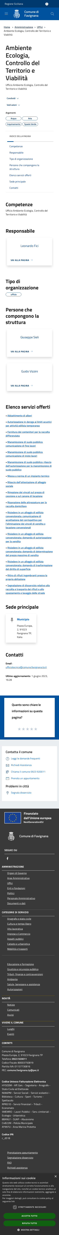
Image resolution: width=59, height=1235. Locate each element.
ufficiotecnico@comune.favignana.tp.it (26, 667)
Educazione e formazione (20, 964)
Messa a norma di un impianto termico (28, 476)
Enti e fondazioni (16, 888)
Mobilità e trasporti (17, 949)
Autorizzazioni (14, 989)
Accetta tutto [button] (29, 1216)
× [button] (55, 1176)
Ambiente (12, 979)
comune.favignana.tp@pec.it (23, 1070)
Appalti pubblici (15, 939)
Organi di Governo (17, 873)
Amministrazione (24, 27)
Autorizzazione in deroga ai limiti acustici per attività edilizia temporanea (29, 424)
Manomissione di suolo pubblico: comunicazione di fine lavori (24, 444)
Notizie (11, 1005)
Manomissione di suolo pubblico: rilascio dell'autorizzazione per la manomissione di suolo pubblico (29, 466)
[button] (29, 1229)
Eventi (10, 1034)
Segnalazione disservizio (20, 1158)
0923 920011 (19, 1059)
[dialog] (29, 1204)
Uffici (40, 27)
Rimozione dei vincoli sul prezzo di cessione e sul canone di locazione (25, 494)
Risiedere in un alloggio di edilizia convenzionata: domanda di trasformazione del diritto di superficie (29, 565)
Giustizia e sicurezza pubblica (22, 969)
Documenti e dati (16, 903)
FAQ (9, 1163)
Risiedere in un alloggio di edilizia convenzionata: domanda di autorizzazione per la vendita (28, 537)
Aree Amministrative (18, 878)
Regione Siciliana (14, 4)
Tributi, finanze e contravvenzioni (25, 974)
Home (7, 27)
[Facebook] (7, 858)
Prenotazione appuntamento (22, 1152)
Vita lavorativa (15, 929)
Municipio (23, 619)
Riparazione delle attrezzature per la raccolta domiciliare (26, 504)
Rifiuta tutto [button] (29, 1223)
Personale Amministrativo (21, 898)
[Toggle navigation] (6, 13)
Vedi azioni (14, 105)
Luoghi (10, 1029)
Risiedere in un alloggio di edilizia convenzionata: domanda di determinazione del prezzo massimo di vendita (29, 551)
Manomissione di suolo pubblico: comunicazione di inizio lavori (24, 454)
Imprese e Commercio (18, 934)
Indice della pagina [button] (20, 136)
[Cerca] (52, 14)
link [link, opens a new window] (13, 1201)
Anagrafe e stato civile (19, 919)
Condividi (13, 98)
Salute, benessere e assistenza (23, 984)
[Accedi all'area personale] (47, 4)
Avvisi (10, 1015)
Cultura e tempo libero (19, 924)
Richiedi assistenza (17, 1168)
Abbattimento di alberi (19, 415)
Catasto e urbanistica (18, 944)
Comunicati (13, 1010)
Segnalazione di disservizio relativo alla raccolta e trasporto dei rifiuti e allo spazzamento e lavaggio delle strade (28, 589)
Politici (10, 893)
